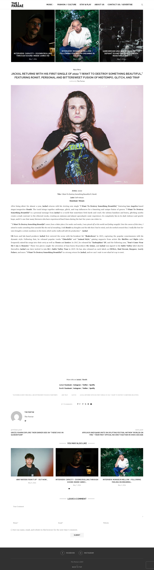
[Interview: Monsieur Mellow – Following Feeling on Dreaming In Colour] (120, 36)
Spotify (92, 385)
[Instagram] (86, 553)
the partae (81, 81)
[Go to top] (77, 567)
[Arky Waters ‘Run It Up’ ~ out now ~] (30, 36)
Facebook (68, 385)
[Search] (142, 4)
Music (50, 5)
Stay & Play (85, 5)
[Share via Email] (91, 404)
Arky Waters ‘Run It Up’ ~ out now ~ (30, 56)
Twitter (85, 385)
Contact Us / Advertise (120, 5)
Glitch (74, 395)
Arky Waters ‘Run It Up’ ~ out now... (32, 480)
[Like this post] (80, 404)
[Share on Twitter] (85, 404)
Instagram (77, 385)
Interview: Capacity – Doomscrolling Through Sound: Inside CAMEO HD (75, 54)
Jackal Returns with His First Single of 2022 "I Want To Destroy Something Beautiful (109, 395)
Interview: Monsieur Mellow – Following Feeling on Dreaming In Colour (120, 53)
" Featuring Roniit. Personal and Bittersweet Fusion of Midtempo (35, 395)
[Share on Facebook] (83, 404)
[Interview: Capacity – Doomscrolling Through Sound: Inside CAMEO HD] (75, 36)
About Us (99, 5)
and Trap (64, 395)
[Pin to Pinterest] (88, 404)
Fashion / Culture (66, 5)
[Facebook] (67, 553)
